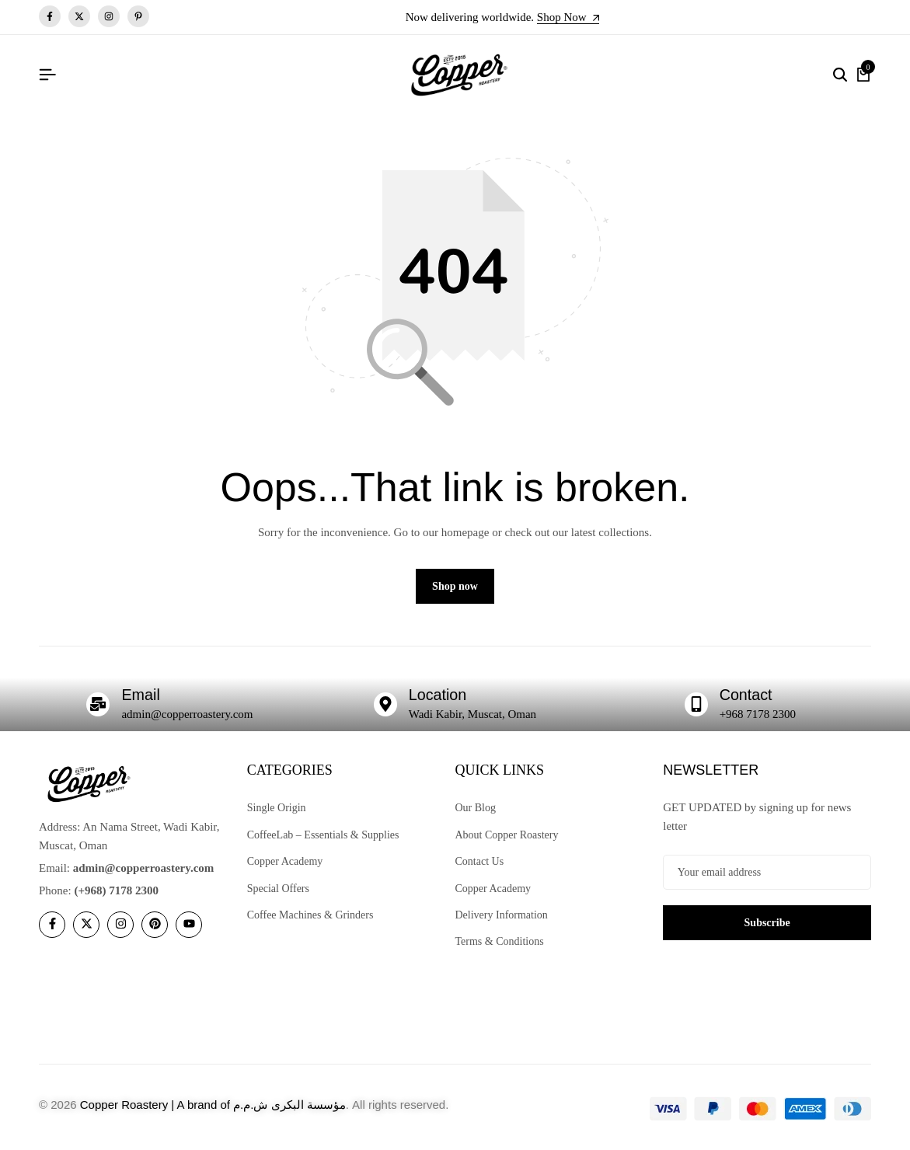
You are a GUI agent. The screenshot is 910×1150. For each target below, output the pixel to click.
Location (438, 696)
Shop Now (568, 17)
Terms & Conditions (499, 943)
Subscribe (767, 923)
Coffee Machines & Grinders (310, 916)
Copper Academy (285, 863)
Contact (746, 696)
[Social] (52, 925)
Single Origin (276, 809)
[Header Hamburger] (47, 75)
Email (140, 696)
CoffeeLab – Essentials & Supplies (323, 836)
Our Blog (476, 809)
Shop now (455, 588)
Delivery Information (501, 916)
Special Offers (278, 889)
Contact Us (479, 863)
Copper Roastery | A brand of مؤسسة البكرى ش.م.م (213, 1105)
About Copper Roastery (507, 836)
